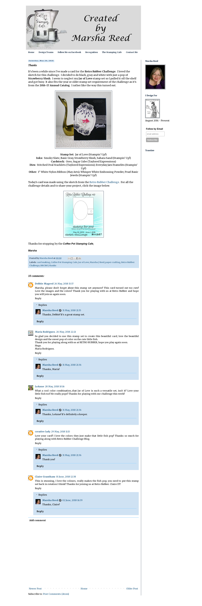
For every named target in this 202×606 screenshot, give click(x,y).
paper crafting (112, 262)
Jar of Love (83, 262)
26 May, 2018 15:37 (64, 283)
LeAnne (39, 386)
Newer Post (35, 588)
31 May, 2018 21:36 (71, 364)
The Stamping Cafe (112, 52)
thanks (52, 265)
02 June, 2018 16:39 (72, 500)
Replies (42, 305)
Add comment (37, 520)
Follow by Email (154, 129)
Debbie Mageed (44, 283)
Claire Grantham (45, 476)
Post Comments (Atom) (56, 594)
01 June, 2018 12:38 (66, 476)
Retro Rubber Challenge (104, 182)
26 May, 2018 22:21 (66, 331)
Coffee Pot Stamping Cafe (64, 262)
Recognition (91, 52)
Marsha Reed (50, 310)
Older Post (132, 588)
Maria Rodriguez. (45, 331)
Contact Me (132, 52)
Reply (38, 298)
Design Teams (46, 52)
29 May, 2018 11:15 (60, 431)
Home (31, 52)
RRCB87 (44, 265)
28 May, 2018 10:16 (55, 386)
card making (43, 262)
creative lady (42, 431)
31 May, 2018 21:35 (71, 310)
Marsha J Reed (97, 262)
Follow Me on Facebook (69, 52)
